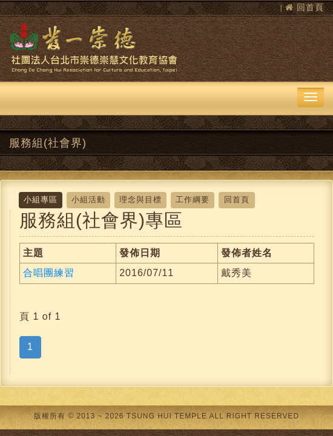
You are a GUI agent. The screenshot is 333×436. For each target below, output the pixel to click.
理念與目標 (140, 199)
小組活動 (88, 199)
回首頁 (310, 7)
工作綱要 (192, 199)
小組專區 (41, 199)
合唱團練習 (48, 273)
